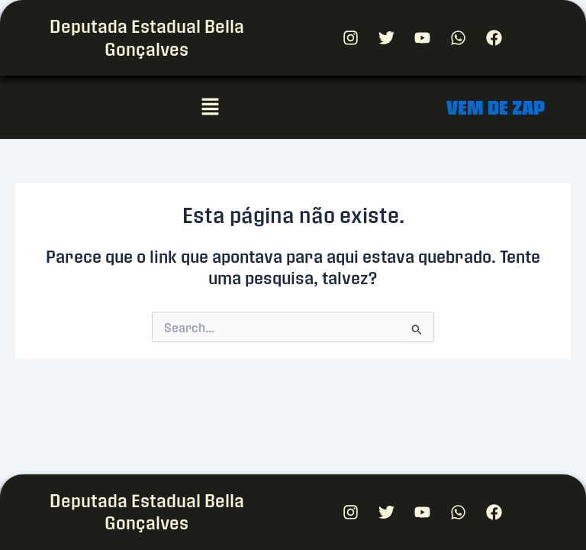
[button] (210, 107)
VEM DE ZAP (495, 107)
